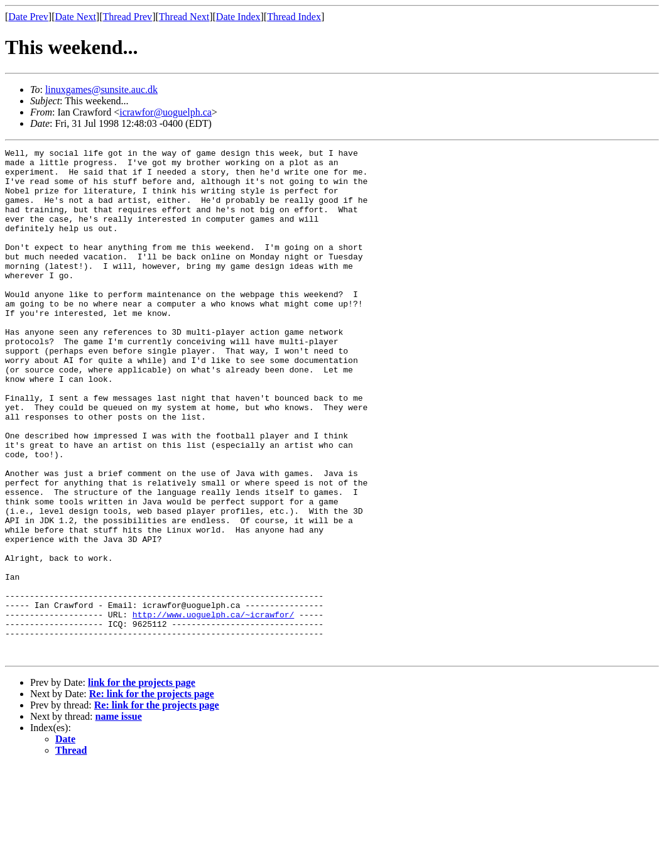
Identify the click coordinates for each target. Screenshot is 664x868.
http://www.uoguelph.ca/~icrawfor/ (213, 708)
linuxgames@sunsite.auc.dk (101, 89)
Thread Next (184, 16)
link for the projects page (141, 784)
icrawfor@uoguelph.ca (165, 112)
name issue (118, 818)
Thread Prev (127, 16)
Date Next (75, 16)
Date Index (238, 16)
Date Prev (28, 16)
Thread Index (294, 16)
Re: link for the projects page (151, 795)
